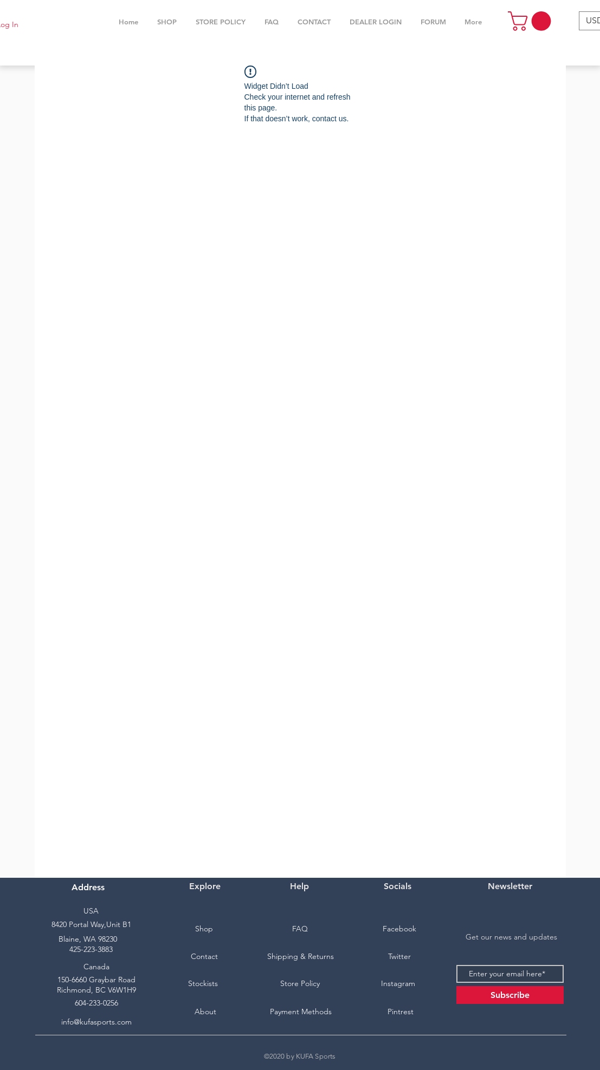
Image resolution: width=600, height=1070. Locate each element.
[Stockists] (203, 984)
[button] (167, 21)
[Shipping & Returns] (301, 957)
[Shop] (204, 929)
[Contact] (204, 957)
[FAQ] (300, 929)
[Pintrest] (400, 1012)
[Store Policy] (300, 984)
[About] (205, 1012)
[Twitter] (399, 957)
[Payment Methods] (300, 1012)
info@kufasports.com (96, 1022)
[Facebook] (399, 929)
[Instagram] (398, 984)
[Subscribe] (510, 995)
